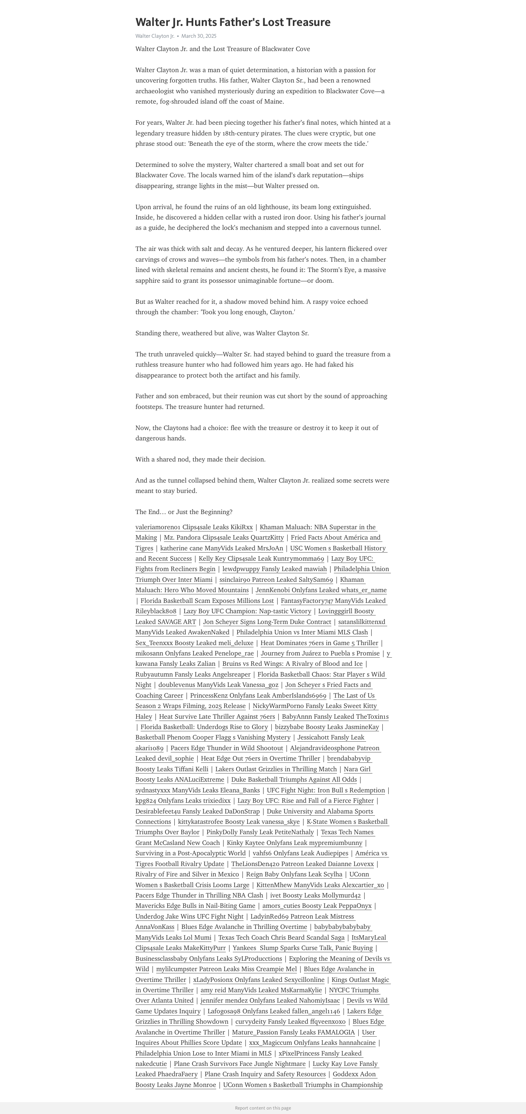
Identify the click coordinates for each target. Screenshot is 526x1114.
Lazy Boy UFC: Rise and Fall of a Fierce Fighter (306, 800)
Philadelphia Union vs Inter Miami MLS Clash (302, 632)
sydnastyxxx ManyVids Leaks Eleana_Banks (197, 790)
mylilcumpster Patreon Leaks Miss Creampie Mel (226, 969)
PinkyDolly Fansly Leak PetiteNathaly (260, 832)
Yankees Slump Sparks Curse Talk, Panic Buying (303, 948)
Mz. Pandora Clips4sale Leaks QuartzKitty (224, 537)
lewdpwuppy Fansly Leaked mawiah (274, 569)
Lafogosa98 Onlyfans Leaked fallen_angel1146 (274, 1011)
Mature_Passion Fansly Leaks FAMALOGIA (293, 1032)
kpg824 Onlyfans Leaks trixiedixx (183, 800)
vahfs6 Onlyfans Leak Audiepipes (300, 853)
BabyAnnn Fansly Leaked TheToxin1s (335, 716)
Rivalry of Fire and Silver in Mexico (187, 874)
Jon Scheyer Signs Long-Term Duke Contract (267, 622)
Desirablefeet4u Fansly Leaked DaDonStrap (197, 811)
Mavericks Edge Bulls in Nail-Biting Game (195, 906)
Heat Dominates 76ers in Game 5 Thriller (319, 643)
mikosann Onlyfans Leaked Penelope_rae (194, 653)
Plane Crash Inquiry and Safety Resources (265, 1074)
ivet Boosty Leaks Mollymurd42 (315, 895)
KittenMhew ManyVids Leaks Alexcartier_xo (320, 885)
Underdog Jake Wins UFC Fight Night (189, 916)
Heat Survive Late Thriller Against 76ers (217, 716)
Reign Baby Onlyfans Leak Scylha (294, 874)
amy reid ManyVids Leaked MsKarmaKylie (261, 990)
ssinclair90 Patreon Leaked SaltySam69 (276, 580)
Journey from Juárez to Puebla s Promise (320, 653)
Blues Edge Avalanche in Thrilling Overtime (244, 927)
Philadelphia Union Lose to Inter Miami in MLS (203, 1053)
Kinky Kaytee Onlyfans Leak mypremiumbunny (294, 843)
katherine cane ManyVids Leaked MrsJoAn (221, 548)
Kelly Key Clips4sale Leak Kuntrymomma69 (261, 558)
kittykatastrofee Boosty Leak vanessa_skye (239, 822)
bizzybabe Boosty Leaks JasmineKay (327, 727)
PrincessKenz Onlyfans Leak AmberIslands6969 (258, 695)
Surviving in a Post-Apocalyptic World (190, 853)
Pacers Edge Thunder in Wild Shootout (227, 748)
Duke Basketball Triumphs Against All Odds (294, 779)
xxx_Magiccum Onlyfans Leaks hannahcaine (312, 1042)
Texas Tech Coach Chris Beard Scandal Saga (281, 937)
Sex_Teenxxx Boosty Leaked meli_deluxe (194, 643)
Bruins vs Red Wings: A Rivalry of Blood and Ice (292, 664)
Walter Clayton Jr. (154, 36)
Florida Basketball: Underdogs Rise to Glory (204, 727)
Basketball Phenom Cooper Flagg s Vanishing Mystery (213, 737)
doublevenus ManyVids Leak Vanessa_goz (218, 685)
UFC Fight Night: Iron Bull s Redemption (326, 790)
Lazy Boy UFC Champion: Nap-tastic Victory (247, 611)
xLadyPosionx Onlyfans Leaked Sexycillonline (259, 980)
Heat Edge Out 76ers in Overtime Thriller (260, 758)
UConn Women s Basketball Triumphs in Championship (303, 1085)
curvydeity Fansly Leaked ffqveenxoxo (290, 1021)
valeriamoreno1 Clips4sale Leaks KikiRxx (194, 527)
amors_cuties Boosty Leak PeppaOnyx (317, 906)
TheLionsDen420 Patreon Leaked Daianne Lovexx (302, 864)
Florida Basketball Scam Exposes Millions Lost (207, 601)
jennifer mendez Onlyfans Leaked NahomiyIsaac (270, 1000)
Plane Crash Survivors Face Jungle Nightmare (240, 1064)
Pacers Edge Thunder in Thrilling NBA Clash (199, 895)
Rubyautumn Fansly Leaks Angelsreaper (193, 674)
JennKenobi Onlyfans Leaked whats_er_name (321, 590)
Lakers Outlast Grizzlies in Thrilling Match (276, 769)
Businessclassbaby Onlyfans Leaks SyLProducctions (208, 958)
